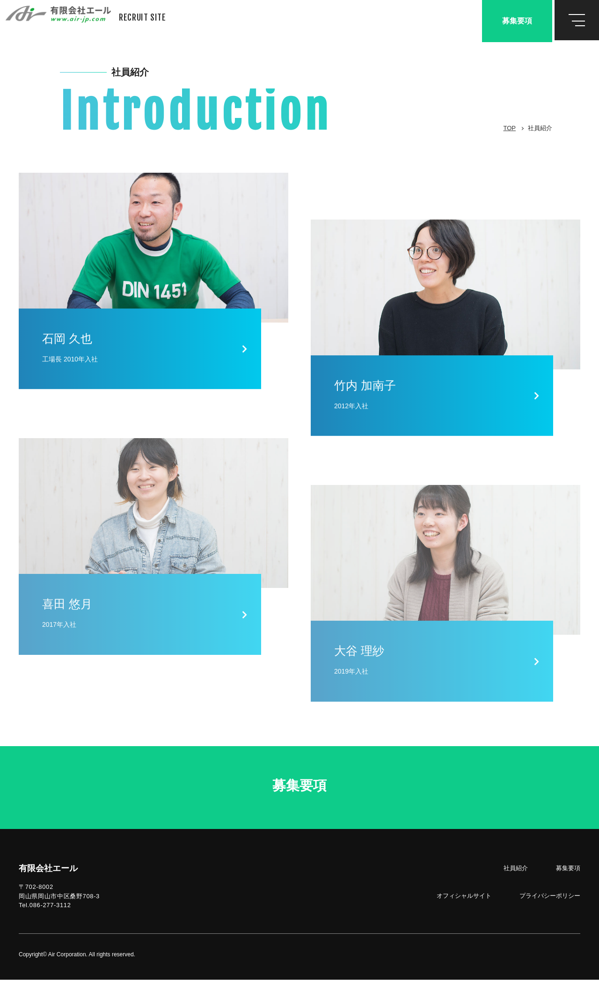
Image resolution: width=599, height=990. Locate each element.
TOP (510, 128)
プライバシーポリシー (549, 905)
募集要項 (517, 21)
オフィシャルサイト (464, 905)
